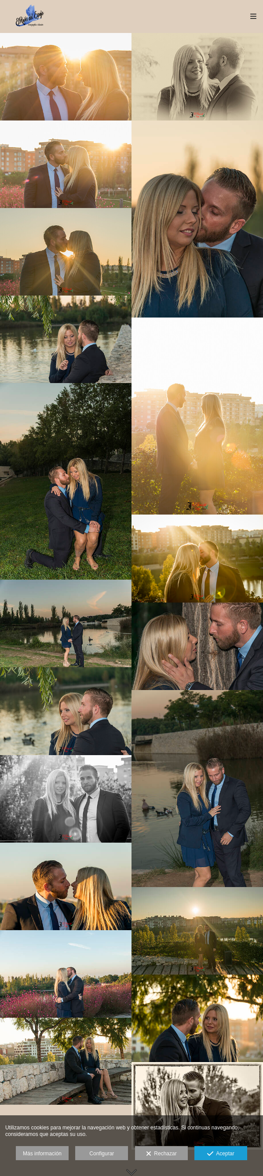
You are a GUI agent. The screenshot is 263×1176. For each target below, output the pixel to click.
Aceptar (220, 1154)
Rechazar (161, 1154)
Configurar (101, 1153)
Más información (42, 1153)
